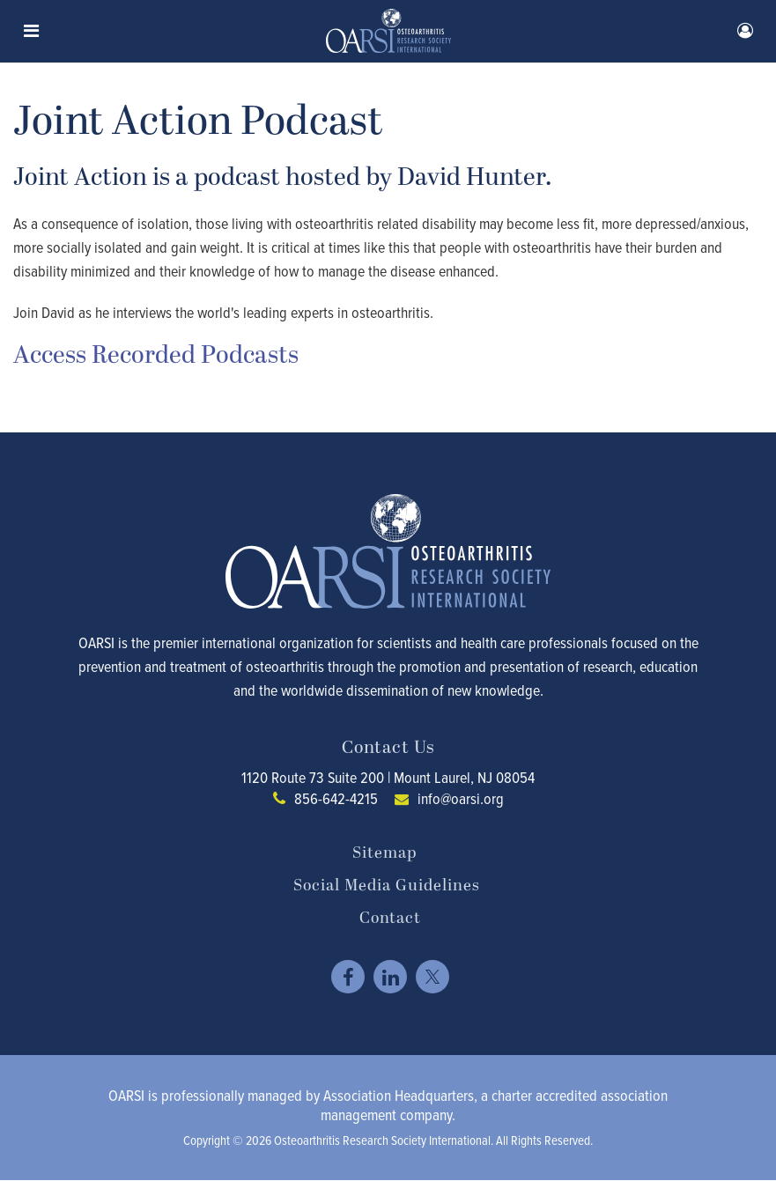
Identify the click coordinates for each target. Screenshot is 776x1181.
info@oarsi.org (461, 798)
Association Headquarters (398, 1095)
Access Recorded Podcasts (156, 355)
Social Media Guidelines (386, 886)
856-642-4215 (336, 798)
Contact (390, 918)
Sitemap (384, 853)
